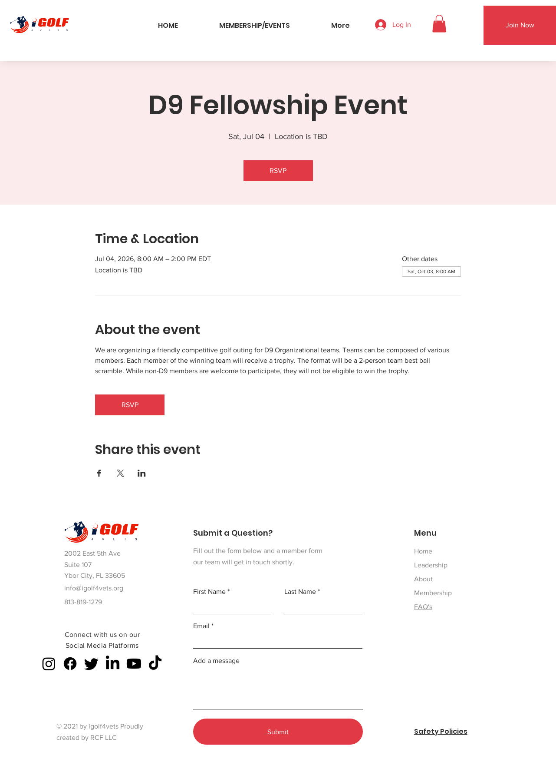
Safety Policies (440, 731)
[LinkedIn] (112, 663)
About (423, 579)
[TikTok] (155, 663)
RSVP (278, 170)
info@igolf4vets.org (93, 588)
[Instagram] (48, 663)
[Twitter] (91, 663)
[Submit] (278, 732)
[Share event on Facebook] (99, 473)
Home (423, 551)
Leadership (430, 565)
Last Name (300, 591)
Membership (433, 592)
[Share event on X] (120, 473)
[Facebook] (70, 663)
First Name (209, 591)
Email (201, 626)
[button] (439, 24)
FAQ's (423, 606)
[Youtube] (133, 663)
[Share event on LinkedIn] (142, 473)
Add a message (216, 660)
